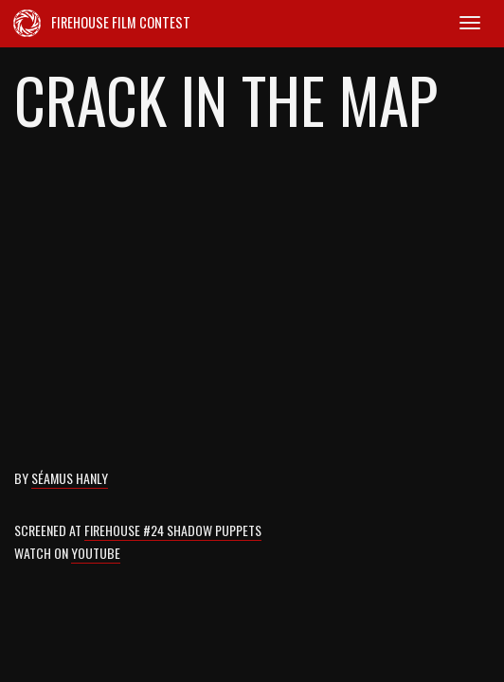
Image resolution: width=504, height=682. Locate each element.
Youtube (95, 553)
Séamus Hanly (69, 478)
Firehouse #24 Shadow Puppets (172, 530)
